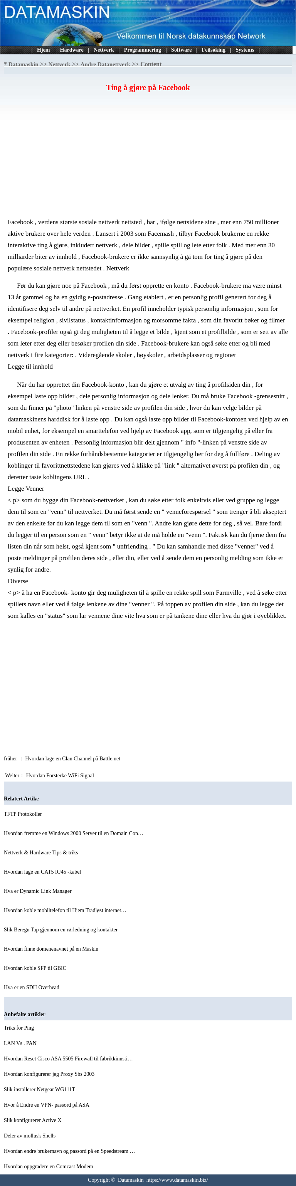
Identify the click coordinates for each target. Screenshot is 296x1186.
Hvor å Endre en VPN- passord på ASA (47, 1105)
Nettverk (104, 50)
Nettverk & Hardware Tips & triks (41, 853)
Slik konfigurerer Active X (33, 1120)
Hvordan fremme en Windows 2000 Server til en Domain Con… (73, 833)
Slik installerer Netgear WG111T (40, 1089)
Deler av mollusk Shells (30, 1136)
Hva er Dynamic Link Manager (38, 891)
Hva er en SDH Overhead (32, 987)
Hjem (43, 50)
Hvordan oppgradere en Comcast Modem (49, 1166)
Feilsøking (213, 50)
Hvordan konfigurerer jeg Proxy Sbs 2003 (50, 1074)
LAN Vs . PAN (21, 1043)
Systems (244, 50)
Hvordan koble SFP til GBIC (36, 968)
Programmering (142, 50)
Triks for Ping (19, 1028)
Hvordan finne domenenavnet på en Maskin (52, 949)
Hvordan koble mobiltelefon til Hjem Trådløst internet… (65, 910)
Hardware (72, 50)
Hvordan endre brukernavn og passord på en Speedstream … (69, 1151)
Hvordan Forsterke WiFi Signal (61, 775)
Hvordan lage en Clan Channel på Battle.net (73, 759)
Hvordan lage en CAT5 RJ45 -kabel (43, 872)
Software (181, 50)
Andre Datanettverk (105, 64)
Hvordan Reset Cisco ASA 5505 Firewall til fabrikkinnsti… (68, 1059)
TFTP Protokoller (23, 814)
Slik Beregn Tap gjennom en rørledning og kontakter (61, 930)
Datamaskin (23, 64)
